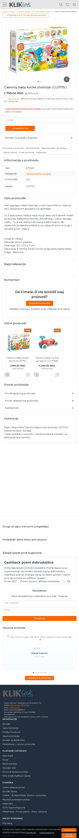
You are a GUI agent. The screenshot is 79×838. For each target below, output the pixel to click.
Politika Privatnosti (11, 732)
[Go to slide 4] (37, 672)
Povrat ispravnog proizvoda (20, 393)
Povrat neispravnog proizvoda (21, 400)
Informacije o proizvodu (13, 148)
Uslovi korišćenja (10, 728)
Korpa (5, 760)
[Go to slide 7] (41, 672)
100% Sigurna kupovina (13, 807)
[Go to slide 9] (44, 672)
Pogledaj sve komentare (39, 678)
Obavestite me (20, 128)
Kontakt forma (9, 791)
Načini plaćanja (9, 764)
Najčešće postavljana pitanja (16, 799)
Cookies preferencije (46, 833)
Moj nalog (7, 823)
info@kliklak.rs (14, 708)
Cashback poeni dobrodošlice (28, 562)
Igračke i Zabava (8, 12)
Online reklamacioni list (13, 787)
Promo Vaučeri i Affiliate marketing (39, 581)
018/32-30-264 (15, 705)
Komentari (61, 148)
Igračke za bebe (24, 12)
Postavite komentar (39, 303)
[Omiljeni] (67, 4)
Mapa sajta (7, 803)
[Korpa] (74, 4)
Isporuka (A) (14, 99)
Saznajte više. (31, 833)
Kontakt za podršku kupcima (21, 138)
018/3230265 (25, 705)
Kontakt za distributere (13, 740)
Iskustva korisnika (10, 736)
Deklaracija (41, 152)
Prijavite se (39, 618)
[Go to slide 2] (39, 81)
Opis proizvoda (32, 148)
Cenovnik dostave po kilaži (15, 772)
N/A (28, 179)
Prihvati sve (69, 830)
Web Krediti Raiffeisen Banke (16, 776)
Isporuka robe (9, 768)
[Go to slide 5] (38, 672)
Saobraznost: (12, 408)
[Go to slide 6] (40, 672)
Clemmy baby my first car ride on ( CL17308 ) (47, 359)
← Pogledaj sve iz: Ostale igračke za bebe (25, 15)
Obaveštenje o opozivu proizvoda (18, 744)
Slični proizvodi (10, 152)
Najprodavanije (48, 148)
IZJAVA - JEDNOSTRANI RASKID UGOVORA (24, 795)
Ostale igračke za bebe (42, 12)
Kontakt (6, 724)
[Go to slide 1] (38, 81)
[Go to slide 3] (40, 81)
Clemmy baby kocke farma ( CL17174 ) (18, 359)
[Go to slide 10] (45, 672)
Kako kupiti (7, 756)
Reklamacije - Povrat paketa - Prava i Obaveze (24, 811)
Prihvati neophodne (69, 835)
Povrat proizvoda (26, 152)
